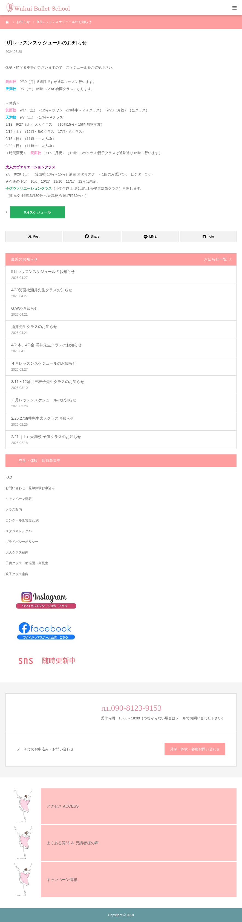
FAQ (8, 477)
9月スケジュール (37, 212)
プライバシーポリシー (21, 542)
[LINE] (150, 236)
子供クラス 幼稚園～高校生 (26, 563)
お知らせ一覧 (215, 259)
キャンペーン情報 (18, 499)
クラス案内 (13, 509)
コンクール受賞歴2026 (22, 520)
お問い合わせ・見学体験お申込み (30, 488)
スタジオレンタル (18, 531)
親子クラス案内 (16, 574)
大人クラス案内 (16, 552)
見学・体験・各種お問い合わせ (195, 749)
